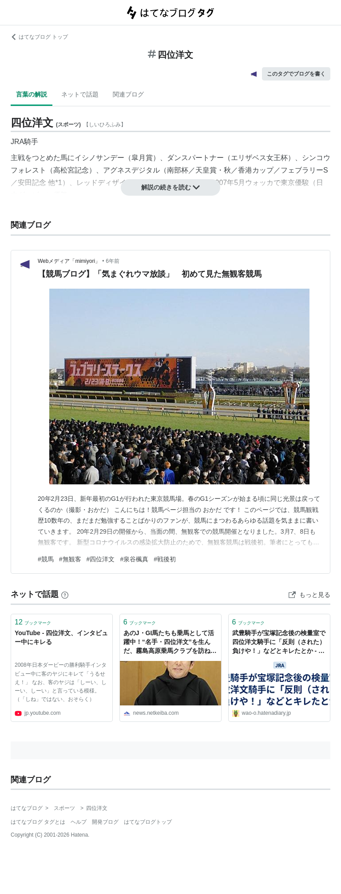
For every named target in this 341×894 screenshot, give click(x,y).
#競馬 (46, 559)
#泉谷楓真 (134, 559)
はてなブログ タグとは (38, 822)
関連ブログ (128, 94)
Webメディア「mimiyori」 (69, 261)
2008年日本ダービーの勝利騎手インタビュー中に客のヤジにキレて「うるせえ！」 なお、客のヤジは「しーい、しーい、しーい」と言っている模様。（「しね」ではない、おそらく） (61, 682)
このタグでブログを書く (296, 74)
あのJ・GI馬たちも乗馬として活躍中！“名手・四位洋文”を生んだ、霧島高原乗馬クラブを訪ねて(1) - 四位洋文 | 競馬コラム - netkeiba (170, 642)
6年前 (112, 261)
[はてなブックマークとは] (64, 594)
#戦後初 (165, 559)
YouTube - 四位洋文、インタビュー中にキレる (61, 637)
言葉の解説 (31, 94)
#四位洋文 (101, 559)
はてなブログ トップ (39, 37)
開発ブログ (105, 822)
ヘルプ (79, 822)
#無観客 (70, 559)
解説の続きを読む (170, 187)
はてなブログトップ (148, 822)
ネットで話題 (80, 94)
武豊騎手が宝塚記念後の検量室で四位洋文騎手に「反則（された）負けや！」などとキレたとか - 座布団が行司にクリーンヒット (278, 642)
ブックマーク (33, 622)
